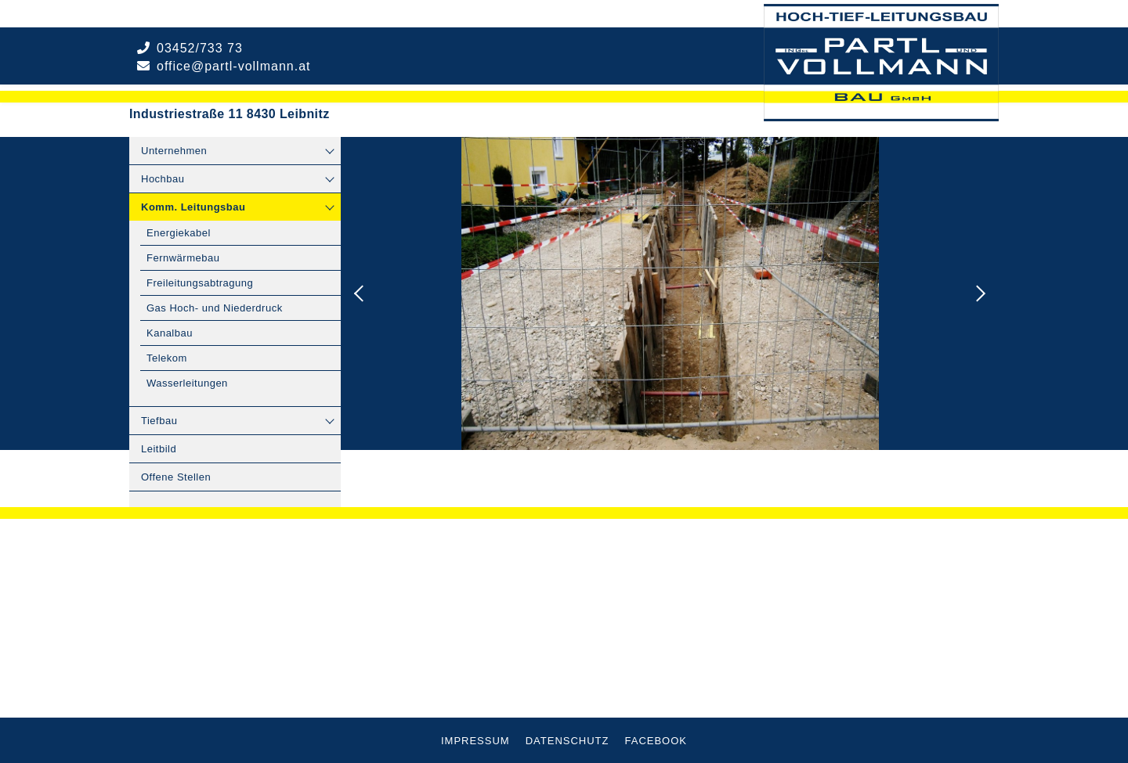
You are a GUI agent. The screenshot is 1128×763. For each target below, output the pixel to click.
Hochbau (163, 179)
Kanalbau (169, 333)
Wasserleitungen (187, 383)
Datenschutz (567, 741)
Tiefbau (159, 420)
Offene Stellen (176, 477)
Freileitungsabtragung (199, 283)
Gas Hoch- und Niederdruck (214, 308)
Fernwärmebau (182, 258)
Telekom (166, 358)
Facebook (656, 741)
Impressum (475, 741)
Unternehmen (174, 151)
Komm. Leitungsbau (193, 207)
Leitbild (158, 449)
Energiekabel (178, 233)
